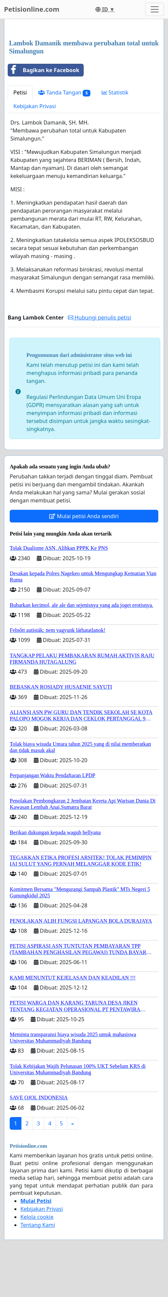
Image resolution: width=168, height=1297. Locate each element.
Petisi (20, 92)
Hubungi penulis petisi (99, 317)
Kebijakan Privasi (34, 106)
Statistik (115, 92)
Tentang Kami (37, 1225)
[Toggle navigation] (154, 9)
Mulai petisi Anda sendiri (83, 516)
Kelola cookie (37, 1217)
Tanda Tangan (64, 92)
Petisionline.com (31, 9)
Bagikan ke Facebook (43, 70)
